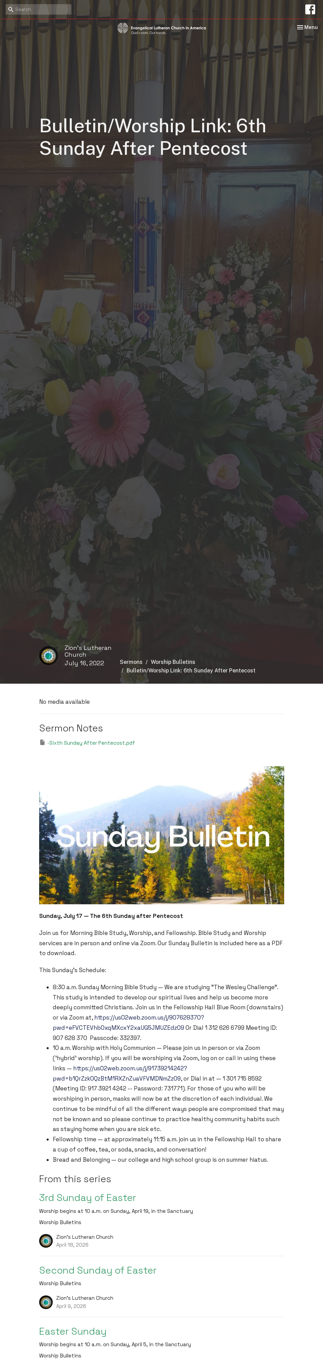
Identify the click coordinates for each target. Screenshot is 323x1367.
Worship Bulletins (173, 662)
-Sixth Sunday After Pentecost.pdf (87, 742)
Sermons (131, 662)
